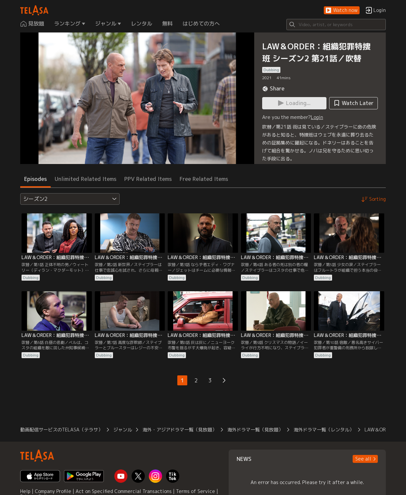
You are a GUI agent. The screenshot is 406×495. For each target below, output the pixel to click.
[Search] (336, 24)
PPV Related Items (148, 179)
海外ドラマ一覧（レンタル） (324, 429)
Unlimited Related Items (85, 179)
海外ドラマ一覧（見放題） (255, 429)
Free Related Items (204, 179)
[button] (342, 10)
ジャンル (122, 429)
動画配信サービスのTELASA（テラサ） (61, 429)
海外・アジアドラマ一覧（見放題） (180, 429)
